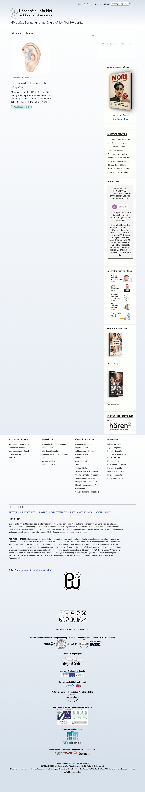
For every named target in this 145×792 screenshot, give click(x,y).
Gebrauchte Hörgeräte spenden (54, 444)
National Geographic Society (55, 638)
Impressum (13, 444)
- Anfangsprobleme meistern (117, 154)
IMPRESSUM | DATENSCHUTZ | (23, 512)
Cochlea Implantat (82, 465)
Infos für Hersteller (82, 475)
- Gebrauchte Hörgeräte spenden (119, 139)
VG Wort (72, 638)
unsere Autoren (48, 448)
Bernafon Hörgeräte (115, 478)
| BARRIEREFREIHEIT (57, 512)
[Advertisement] (117, 44)
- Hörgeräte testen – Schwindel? (119, 158)
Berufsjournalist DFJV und (69, 682)
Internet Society (36, 638)
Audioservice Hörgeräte (116, 454)
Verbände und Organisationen (86, 471)
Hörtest (77, 458)
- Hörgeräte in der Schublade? (118, 172)
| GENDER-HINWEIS (101, 512)
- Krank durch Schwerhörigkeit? (118, 161)
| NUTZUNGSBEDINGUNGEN (79, 512)
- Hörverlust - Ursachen (115, 150)
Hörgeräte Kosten (81, 454)
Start (80, 4)
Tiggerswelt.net (77, 749)
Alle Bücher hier (120, 119)
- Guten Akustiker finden (116, 147)
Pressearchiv (96, 475)
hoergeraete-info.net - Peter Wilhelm (34, 570)
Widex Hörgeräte (114, 458)
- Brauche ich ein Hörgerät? (117, 143)
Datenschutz (24, 444)
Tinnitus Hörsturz (81, 468)
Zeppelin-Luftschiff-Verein (87, 638)
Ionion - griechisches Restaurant (33, 769)
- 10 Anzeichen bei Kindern (117, 165)
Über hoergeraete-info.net (19, 451)
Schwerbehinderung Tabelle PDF (87, 492)
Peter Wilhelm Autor (108, 769)
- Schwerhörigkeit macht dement (119, 169)
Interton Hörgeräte (114, 475)
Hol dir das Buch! (120, 115)
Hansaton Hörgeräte (115, 471)
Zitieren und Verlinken (17, 448)
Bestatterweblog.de (66, 769)
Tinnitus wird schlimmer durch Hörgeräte (28, 85)
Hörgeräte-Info (15, 769)
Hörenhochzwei (122, 769)
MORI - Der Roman (81, 769)
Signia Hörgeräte (114, 448)
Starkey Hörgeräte (114, 468)
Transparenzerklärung (17, 454)
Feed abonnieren (48, 465)
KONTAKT (42, 512)
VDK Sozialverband (107, 638)
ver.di (84, 682)
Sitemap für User (48, 461)
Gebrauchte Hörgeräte (83, 444)
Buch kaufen (112, 364)
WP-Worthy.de (94, 769)
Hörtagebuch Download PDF (86, 482)
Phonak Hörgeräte (114, 451)
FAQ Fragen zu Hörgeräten (85, 451)
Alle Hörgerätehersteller (51, 451)
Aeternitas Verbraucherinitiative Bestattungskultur (72, 692)
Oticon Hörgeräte (114, 444)
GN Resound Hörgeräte (116, 465)
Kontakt (98, 4)
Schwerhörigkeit (81, 461)
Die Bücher (88, 4)
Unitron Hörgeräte (114, 461)
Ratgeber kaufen (113, 405)
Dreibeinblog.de (52, 769)
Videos (106, 4)
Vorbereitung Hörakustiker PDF (87, 478)
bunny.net (91, 749)
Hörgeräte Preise (81, 448)
